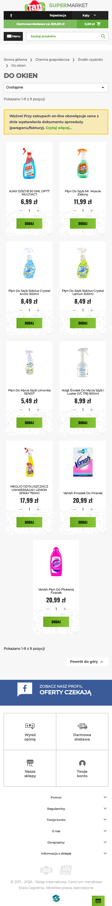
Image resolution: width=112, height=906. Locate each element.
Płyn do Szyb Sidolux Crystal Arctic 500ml (29, 292)
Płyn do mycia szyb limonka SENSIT (29, 392)
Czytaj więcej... (59, 128)
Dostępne (56, 87)
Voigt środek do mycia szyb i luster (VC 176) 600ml (83, 392)
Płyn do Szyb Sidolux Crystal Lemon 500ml (83, 292)
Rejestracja (58, 15)
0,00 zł (92, 24)
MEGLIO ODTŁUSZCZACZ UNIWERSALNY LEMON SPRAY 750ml (29, 490)
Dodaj (29, 223)
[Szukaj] (67, 36)
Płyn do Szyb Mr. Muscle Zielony (83, 193)
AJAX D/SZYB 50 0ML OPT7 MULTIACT (29, 193)
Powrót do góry (87, 662)
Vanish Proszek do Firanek (82, 493)
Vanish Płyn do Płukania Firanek (56, 591)
